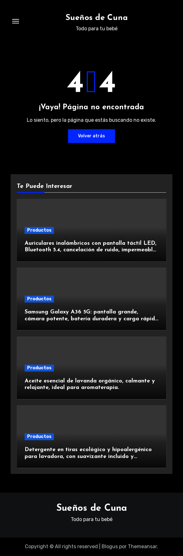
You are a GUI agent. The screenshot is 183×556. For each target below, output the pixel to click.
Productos (39, 230)
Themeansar (142, 546)
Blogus (110, 546)
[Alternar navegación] (16, 21)
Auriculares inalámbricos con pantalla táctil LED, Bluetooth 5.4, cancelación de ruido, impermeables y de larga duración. (91, 250)
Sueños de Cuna (96, 18)
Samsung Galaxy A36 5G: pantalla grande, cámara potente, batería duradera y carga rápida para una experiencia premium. (91, 318)
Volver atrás (91, 136)
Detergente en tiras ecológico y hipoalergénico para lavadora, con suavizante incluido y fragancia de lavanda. (88, 456)
